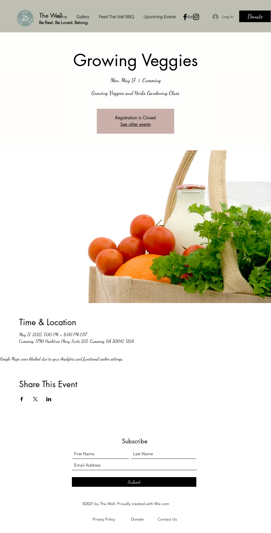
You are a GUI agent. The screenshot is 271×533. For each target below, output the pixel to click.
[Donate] (255, 16)
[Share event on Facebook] (21, 399)
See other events (135, 124)
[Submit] (134, 482)
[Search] (265, 16)
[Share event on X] (35, 399)
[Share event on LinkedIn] (48, 399)
